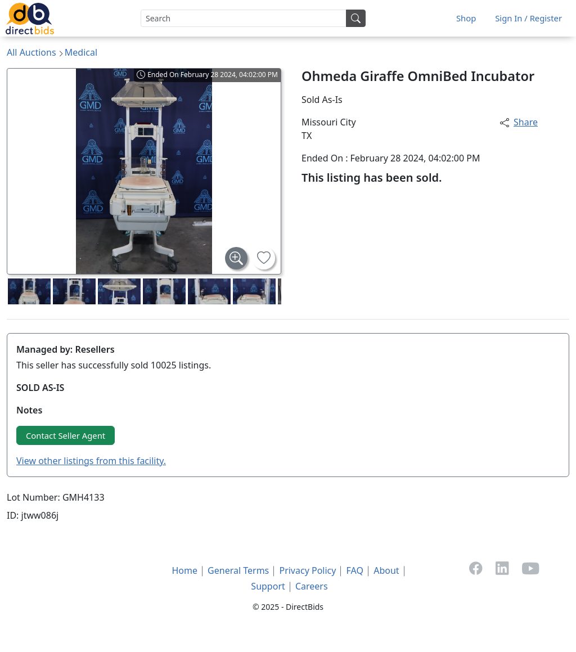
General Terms (238, 570)
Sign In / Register (528, 18)
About (386, 570)
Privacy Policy (307, 570)
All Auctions (31, 52)
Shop (466, 18)
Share (519, 122)
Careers (311, 586)
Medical (81, 52)
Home (184, 570)
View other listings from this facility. (91, 461)
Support (268, 586)
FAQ (354, 570)
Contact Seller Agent (65, 435)
